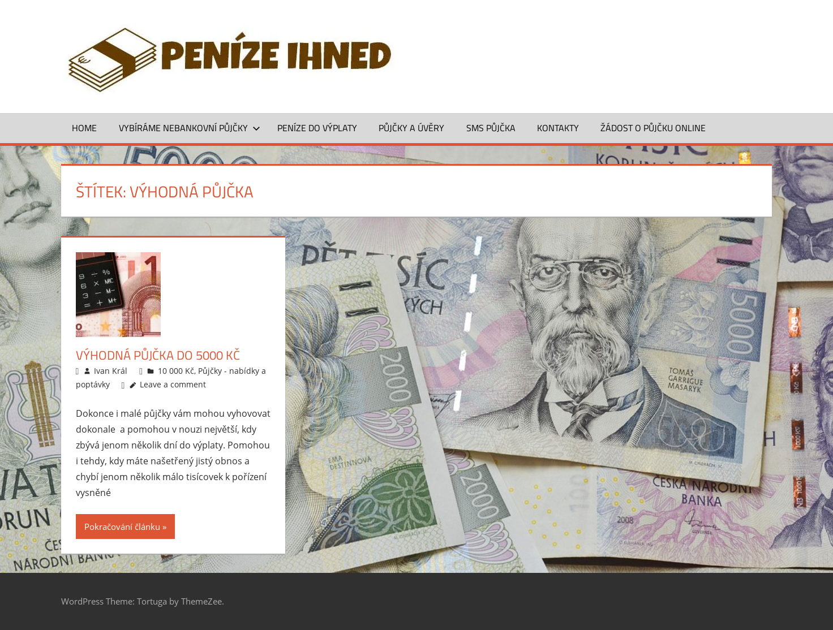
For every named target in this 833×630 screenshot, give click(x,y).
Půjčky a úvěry (411, 128)
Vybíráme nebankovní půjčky (189, 128)
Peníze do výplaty (317, 128)
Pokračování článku (122, 526)
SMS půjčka (491, 128)
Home (84, 128)
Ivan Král (110, 370)
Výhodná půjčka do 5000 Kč (158, 355)
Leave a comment (173, 384)
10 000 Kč (176, 370)
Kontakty (558, 128)
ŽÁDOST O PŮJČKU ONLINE (653, 128)
